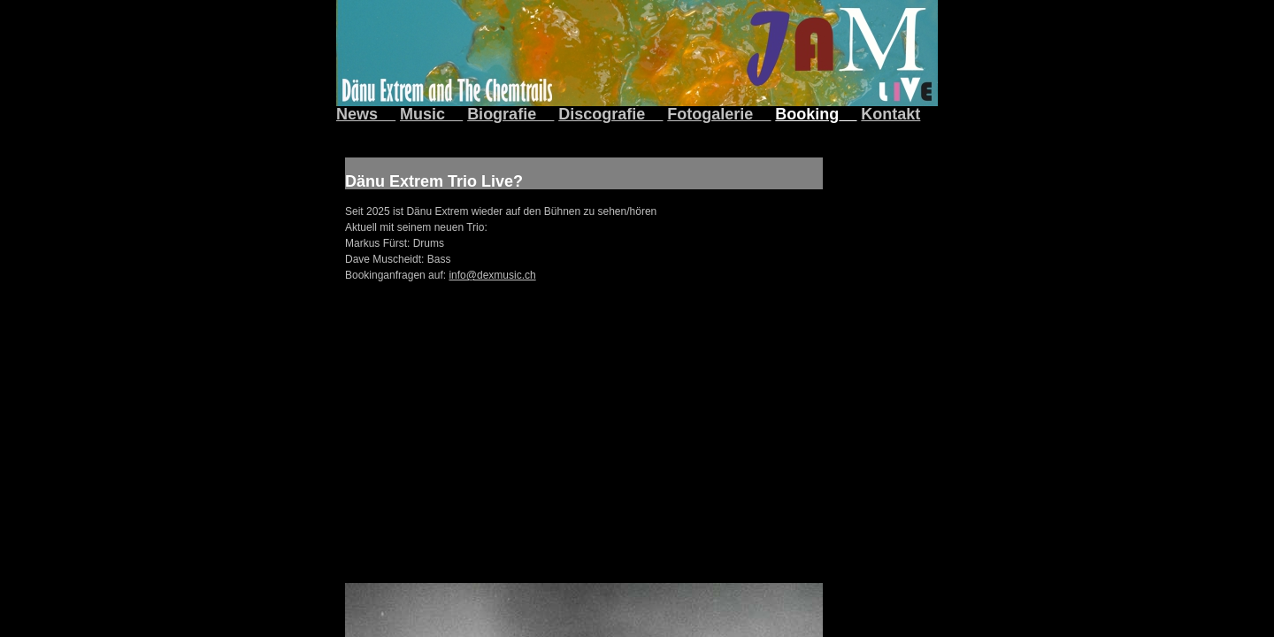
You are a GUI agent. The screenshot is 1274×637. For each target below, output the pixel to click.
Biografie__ (510, 114)
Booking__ (815, 114)
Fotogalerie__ (719, 114)
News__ (365, 114)
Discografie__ (610, 114)
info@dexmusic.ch (492, 275)
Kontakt (890, 114)
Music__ (431, 114)
